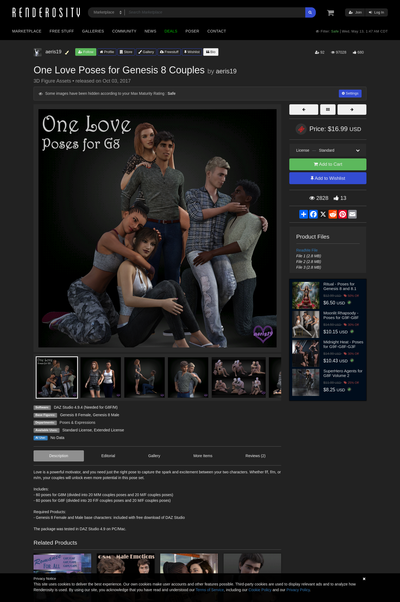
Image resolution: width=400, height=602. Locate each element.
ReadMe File (307, 250)
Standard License (77, 430)
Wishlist (191, 52)
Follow (85, 52)
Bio (210, 52)
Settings (350, 93)
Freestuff (169, 52)
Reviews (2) (255, 456)
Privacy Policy (298, 590)
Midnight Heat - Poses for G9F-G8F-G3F (343, 344)
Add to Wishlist (328, 178)
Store (126, 52)
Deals (171, 31)
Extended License (109, 430)
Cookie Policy (259, 590)
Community (124, 31)
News (150, 31)
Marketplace (26, 31)
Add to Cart (328, 164)
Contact (216, 31)
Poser (192, 31)
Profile (107, 52)
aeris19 (226, 71)
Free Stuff (62, 31)
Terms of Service (210, 590)
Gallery (146, 52)
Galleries (93, 31)
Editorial (108, 456)
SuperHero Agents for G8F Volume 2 (342, 373)
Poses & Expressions (77, 422)
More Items (203, 456)
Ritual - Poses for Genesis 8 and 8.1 (339, 286)
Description (58, 456)
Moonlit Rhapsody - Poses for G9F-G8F (341, 315)
